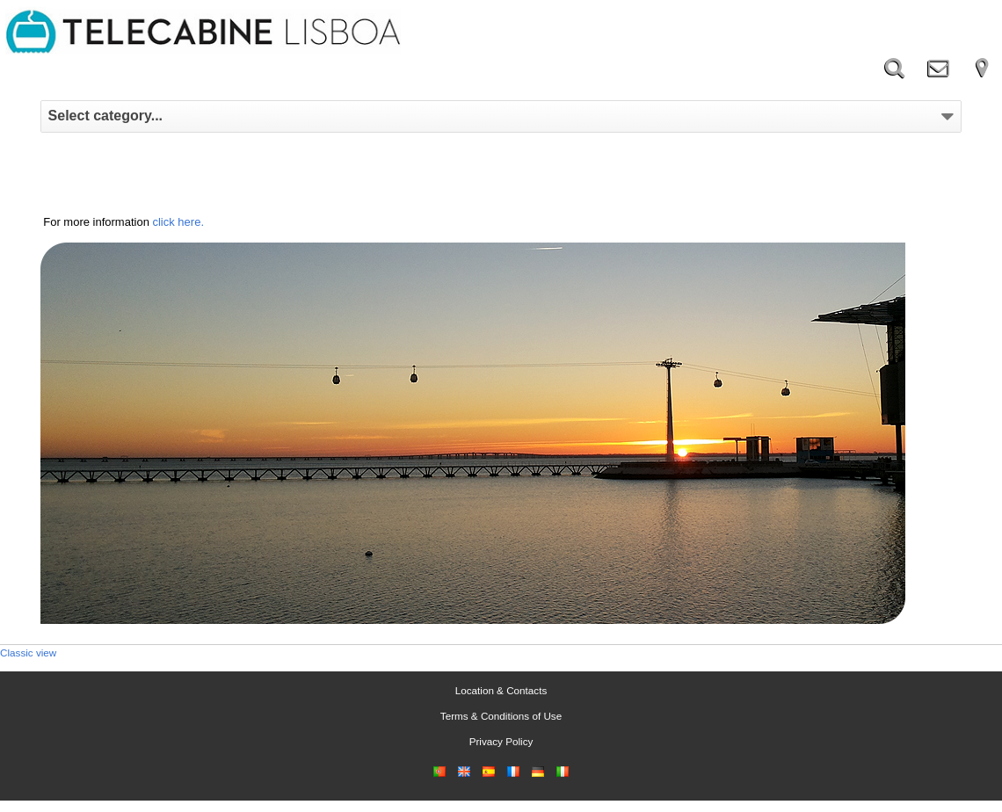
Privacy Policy (501, 741)
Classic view (28, 652)
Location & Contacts (501, 690)
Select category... (501, 116)
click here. (178, 221)
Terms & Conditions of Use (501, 715)
